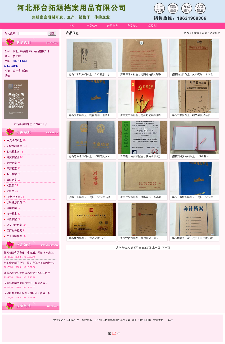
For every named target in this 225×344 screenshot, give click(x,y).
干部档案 (12, 168)
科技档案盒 (13, 157)
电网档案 (12, 208)
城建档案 (12, 179)
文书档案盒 (13, 151)
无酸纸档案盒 (14, 146)
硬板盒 (10, 191)
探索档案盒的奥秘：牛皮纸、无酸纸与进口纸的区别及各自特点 (30, 252)
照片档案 (12, 174)
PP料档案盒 (13, 196)
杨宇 (170, 320)
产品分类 (112, 25)
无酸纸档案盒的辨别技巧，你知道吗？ (26, 283)
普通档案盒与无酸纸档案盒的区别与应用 (27, 273)
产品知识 (132, 25)
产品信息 (92, 25)
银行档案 (12, 213)
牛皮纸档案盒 (14, 140)
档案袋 (10, 185)
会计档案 (12, 163)
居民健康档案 (14, 202)
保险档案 (12, 219)
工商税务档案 (14, 230)
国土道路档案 (14, 236)
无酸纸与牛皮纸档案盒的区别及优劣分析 (27, 293)
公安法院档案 (14, 225)
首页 (72, 25)
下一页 (166, 247)
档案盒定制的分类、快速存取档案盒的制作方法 (30, 262)
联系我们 (153, 25)
